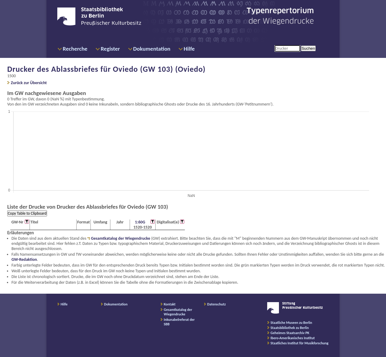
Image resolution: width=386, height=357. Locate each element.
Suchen (308, 48)
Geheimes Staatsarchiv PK (290, 333)
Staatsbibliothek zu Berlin (290, 328)
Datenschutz (216, 304)
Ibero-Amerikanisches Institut (293, 338)
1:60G (140, 222)
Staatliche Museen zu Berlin (291, 323)
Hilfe (189, 48)
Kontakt (170, 304)
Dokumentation (151, 48)
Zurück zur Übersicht (29, 82)
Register (110, 48)
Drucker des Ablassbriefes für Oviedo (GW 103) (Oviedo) (106, 69)
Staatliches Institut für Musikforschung (299, 343)
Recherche (75, 48)
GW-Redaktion (24, 259)
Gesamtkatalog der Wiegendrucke (120, 238)
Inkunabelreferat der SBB (179, 322)
